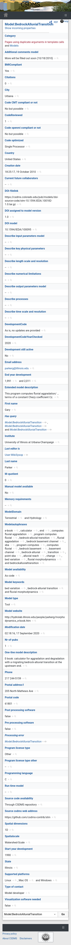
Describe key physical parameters (25, 248)
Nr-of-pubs (11, 639)
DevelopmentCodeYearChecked (23, 336)
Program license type (17, 747)
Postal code (12, 697)
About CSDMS (9, 938)
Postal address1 (14, 684)
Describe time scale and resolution (25, 311)
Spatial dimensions (16, 823)
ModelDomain (13, 511)
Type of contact (14, 886)
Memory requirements (18, 499)
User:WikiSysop (14, 454)
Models (14, 45)
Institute (10, 436)
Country (9, 153)
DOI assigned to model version (23, 210)
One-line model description (21, 652)
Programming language (19, 773)
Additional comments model (21, 52)
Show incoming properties (20, 28)
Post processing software (20, 710)
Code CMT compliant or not (21, 102)
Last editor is (12, 448)
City (7, 89)
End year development (18, 374)
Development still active (19, 349)
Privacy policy (9, 933)
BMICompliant (13, 64)
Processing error (14, 735)
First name (11, 403)
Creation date (12, 165)
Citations (10, 77)
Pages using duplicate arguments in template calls (34, 42)
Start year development (19, 848)
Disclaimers (26, 938)
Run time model (14, 785)
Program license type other (21, 760)
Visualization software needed (23, 899)
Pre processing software (19, 722)
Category (10, 35)
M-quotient (11, 473)
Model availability (15, 569)
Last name (11, 461)
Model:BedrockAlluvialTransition (29, 24)
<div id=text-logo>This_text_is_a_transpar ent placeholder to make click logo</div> (5, 5)
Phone (8, 672)
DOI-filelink (11, 190)
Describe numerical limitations (23, 273)
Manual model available (19, 486)
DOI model (11, 223)
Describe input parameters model (24, 235)
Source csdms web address (21, 811)
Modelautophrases (16, 524)
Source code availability (19, 798)
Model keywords (14, 582)
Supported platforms (17, 874)
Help (64, 21)
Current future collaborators (21, 178)
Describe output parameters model (25, 286)
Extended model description (21, 387)
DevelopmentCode (16, 324)
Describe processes (16, 299)
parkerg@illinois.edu (17, 368)
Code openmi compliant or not (23, 127)
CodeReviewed (13, 115)
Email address (13, 362)
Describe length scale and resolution (26, 261)
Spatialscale (12, 836)
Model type (11, 598)
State (8, 861)
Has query (11, 416)
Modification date (15, 627)
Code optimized (14, 140)
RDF (56, 22)
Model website (13, 610)
